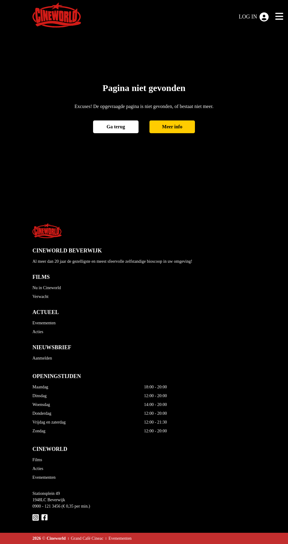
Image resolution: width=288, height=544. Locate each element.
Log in (254, 17)
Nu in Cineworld (46, 288)
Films (37, 460)
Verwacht (40, 296)
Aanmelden (42, 358)
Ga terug (116, 126)
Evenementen (43, 323)
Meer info (172, 126)
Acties (37, 331)
